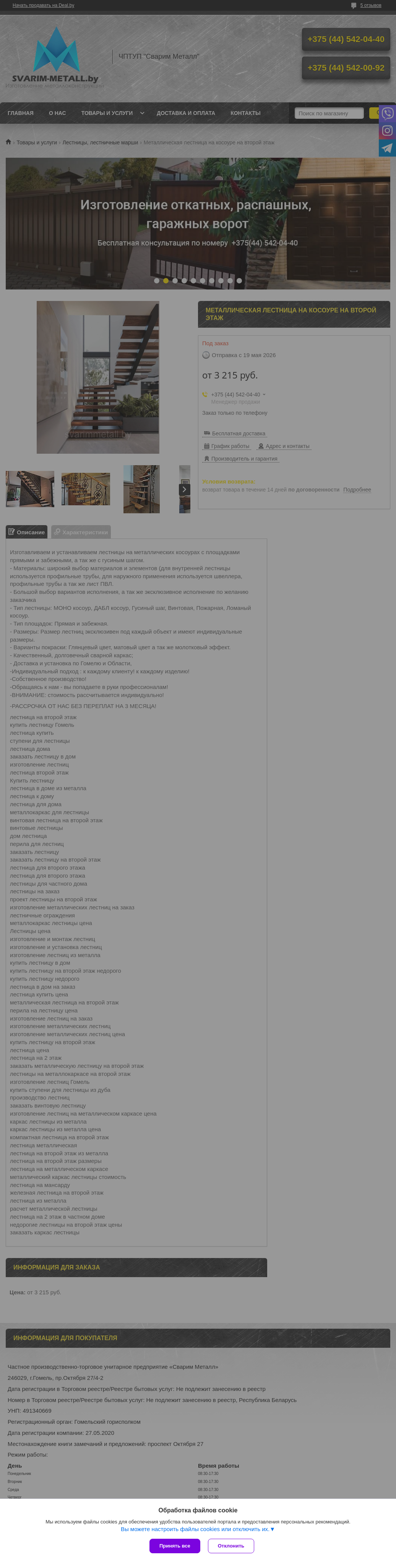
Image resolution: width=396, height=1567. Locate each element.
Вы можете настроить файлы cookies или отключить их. (195, 1529)
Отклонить (231, 1546)
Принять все (174, 1546)
